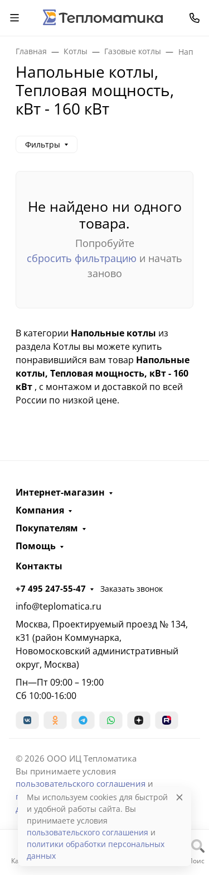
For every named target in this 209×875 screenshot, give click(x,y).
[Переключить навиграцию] (14, 18)
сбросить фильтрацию (82, 258)
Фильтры (42, 144)
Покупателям (47, 528)
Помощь (36, 545)
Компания (40, 510)
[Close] (179, 797)
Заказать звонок (131, 588)
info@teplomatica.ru (58, 606)
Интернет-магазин (60, 492)
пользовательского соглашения (80, 783)
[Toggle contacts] (194, 18)
